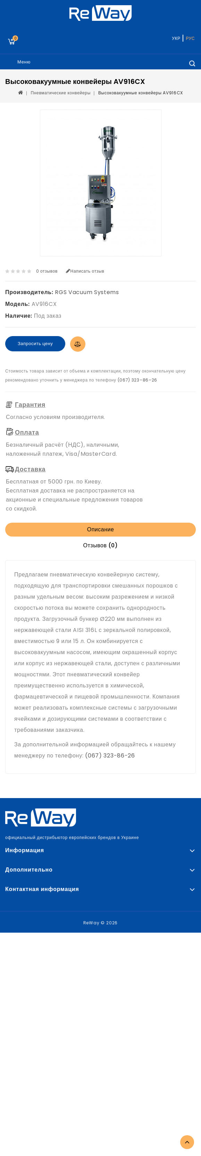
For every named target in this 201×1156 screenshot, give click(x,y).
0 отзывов (47, 271)
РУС (190, 38)
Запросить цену (35, 343)
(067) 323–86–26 (138, 380)
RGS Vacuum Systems (87, 292)
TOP (187, 1142)
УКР (176, 38)
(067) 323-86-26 (110, 756)
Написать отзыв (85, 271)
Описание (100, 529)
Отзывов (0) (100, 545)
